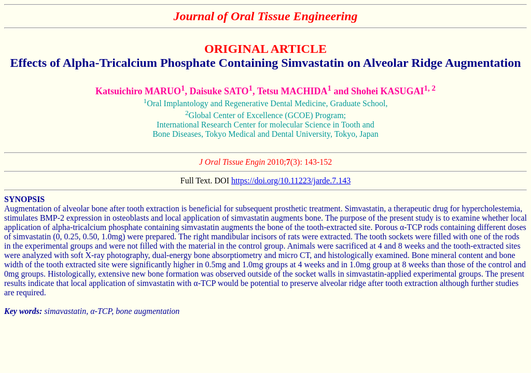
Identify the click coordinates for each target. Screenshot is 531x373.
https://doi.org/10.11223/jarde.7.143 (291, 180)
